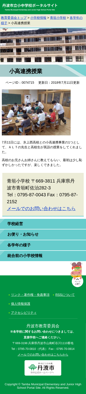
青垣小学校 (58, 18)
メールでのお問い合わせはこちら (41, 208)
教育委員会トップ (14, 18)
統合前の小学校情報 (24, 256)
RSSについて (65, 295)
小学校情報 (38, 18)
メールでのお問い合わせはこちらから (43, 354)
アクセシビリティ (24, 312)
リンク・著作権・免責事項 (30, 295)
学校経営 (15, 224)
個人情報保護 (20, 303)
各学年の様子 (19, 245)
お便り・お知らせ (23, 234)
